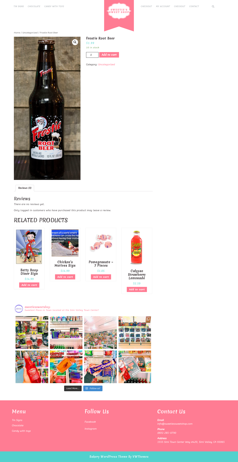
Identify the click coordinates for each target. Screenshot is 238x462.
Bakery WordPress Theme (108, 457)
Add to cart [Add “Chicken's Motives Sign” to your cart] (65, 277)
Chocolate (34, 6)
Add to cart (109, 55)
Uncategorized (30, 32)
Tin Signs (19, 6)
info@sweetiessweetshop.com (175, 423)
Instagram (91, 428)
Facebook (90, 421)
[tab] (25, 188)
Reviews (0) (24, 188)
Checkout (146, 6)
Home (17, 32)
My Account (163, 6)
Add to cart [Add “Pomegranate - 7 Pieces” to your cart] (101, 277)
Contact (194, 6)
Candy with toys (54, 6)
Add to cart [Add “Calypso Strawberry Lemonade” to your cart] (137, 289)
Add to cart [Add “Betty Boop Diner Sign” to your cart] (29, 285)
